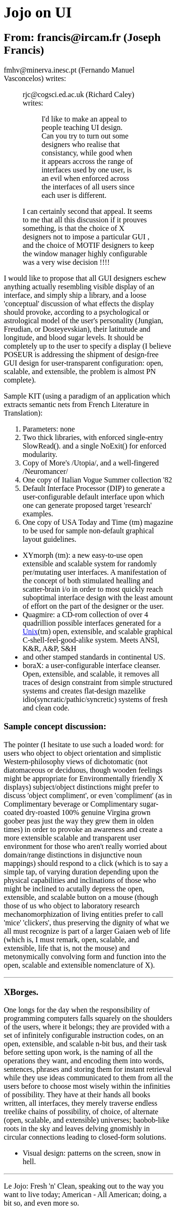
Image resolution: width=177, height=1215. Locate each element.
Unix (30, 632)
